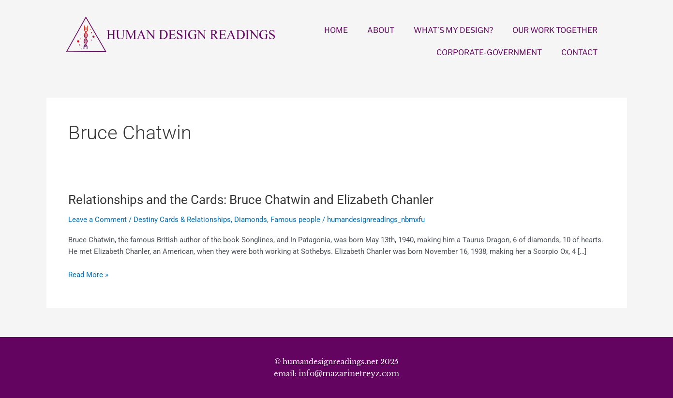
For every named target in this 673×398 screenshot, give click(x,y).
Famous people (295, 219)
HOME (336, 30)
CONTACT (579, 52)
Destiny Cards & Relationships (182, 219)
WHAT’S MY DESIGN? (453, 30)
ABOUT (380, 30)
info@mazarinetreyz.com (349, 373)
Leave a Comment (97, 219)
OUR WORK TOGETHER (555, 30)
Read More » (88, 275)
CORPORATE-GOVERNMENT (489, 52)
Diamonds (250, 219)
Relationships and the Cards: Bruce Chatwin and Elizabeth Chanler (251, 199)
